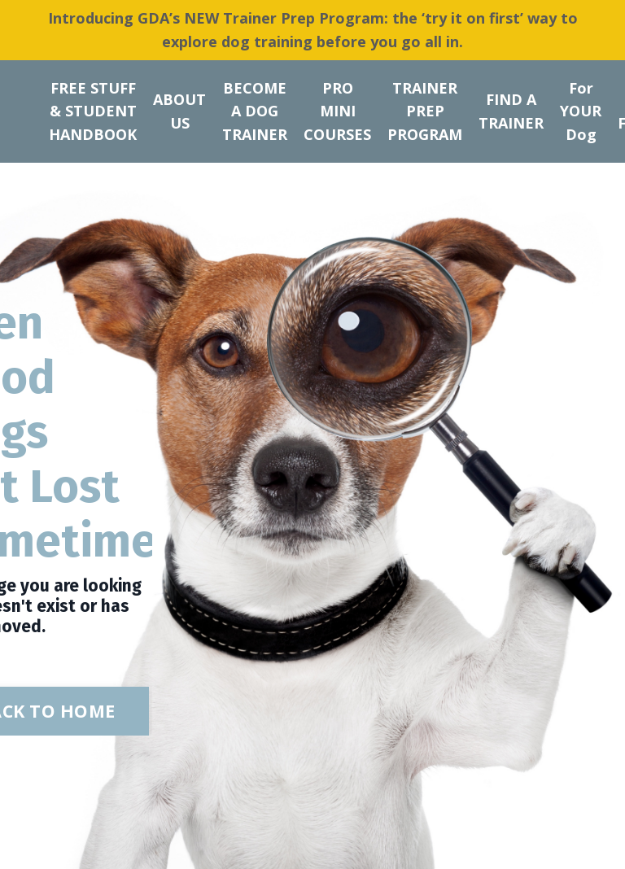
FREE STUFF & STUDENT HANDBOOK (93, 111)
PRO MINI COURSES (337, 111)
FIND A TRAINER (511, 111)
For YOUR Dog (580, 111)
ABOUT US (179, 111)
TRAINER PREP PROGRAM (424, 111)
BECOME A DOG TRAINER (254, 111)
